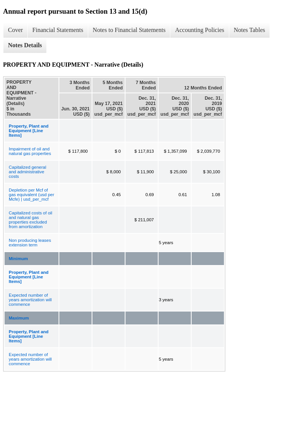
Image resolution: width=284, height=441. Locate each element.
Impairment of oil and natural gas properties (30, 151)
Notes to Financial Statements (129, 30)
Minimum (18, 258)
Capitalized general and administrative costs (27, 172)
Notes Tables (249, 30)
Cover (15, 30)
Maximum (19, 318)
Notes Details (25, 45)
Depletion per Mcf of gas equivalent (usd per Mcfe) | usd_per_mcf (31, 194)
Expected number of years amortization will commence (30, 300)
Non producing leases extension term (30, 242)
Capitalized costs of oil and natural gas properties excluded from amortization (30, 220)
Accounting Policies (199, 30)
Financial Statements (57, 30)
